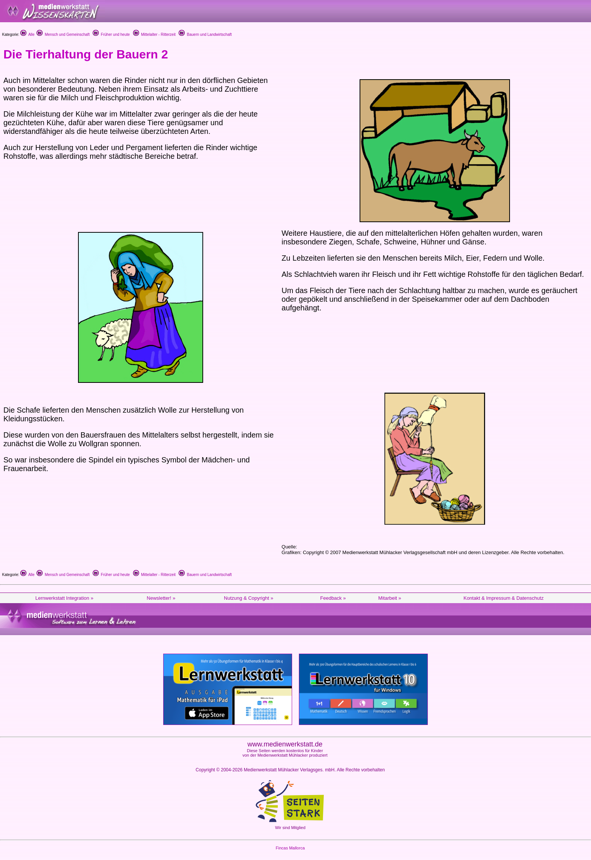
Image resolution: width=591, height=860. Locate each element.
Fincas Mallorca (290, 848)
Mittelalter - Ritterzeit (154, 34)
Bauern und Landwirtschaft (205, 34)
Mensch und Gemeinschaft (63, 34)
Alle (27, 34)
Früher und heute (111, 34)
